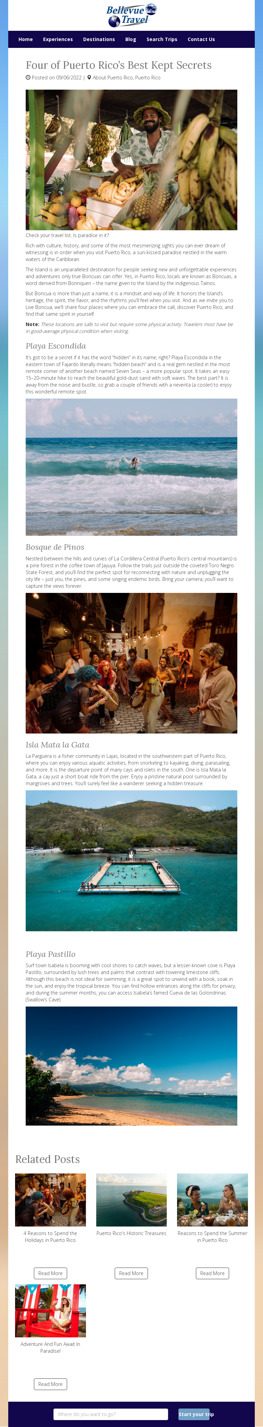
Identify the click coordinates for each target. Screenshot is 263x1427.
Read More (50, 1273)
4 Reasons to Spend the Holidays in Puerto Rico (50, 1208)
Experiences (58, 39)
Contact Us (201, 39)
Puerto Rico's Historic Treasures (131, 1204)
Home (25, 39)
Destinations (99, 39)
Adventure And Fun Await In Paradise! (50, 1319)
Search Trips (162, 39)
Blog (130, 39)
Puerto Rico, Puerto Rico (134, 77)
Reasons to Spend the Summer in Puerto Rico (212, 1208)
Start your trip (194, 1414)
